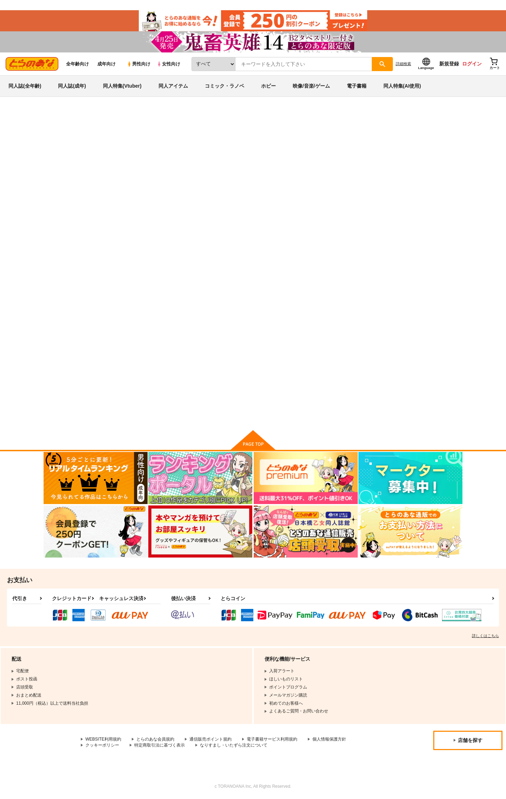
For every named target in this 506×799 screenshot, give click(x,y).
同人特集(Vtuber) (122, 86)
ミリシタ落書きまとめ (405, 150)
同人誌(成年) (72, 86)
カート (169, 406)
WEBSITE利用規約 (103, 739)
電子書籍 (356, 86)
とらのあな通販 (57, 116)
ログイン (472, 64)
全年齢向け (77, 64)
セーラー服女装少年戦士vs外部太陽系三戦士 (291, 339)
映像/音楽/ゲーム (311, 86)
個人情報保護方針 (329, 739)
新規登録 (449, 64)
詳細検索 (403, 64)
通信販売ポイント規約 (210, 739)
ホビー (268, 86)
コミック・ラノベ (224, 86)
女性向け (168, 64)
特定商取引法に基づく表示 (159, 745)
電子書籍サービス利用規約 (272, 739)
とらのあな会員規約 (155, 739)
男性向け (138, 64)
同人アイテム (173, 86)
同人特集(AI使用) (402, 86)
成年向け (106, 64)
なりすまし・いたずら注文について (233, 745)
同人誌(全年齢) (24, 86)
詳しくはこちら (485, 636)
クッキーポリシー (102, 745)
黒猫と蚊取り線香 (348, 336)
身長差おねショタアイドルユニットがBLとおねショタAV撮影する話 (253, 150)
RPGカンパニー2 (349, 150)
